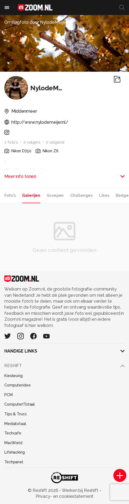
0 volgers (31, 142)
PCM (8, 395)
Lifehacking (14, 452)
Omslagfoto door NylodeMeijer (35, 22)
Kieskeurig (13, 376)
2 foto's (11, 142)
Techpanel (13, 462)
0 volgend (55, 142)
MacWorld (13, 443)
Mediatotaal (15, 424)
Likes (104, 195)
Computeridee (17, 385)
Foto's (10, 195)
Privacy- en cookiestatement (65, 496)
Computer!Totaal (19, 404)
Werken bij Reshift (80, 490)
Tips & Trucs (15, 414)
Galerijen (31, 195)
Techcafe (12, 433)
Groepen (55, 195)
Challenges (81, 195)
